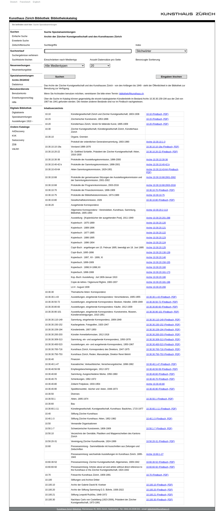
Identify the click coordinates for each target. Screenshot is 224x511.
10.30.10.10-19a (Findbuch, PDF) (162, 146)
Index (138, 45)
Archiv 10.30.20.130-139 (158, 252)
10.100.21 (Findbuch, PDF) (159, 494)
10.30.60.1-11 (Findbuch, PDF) (161, 408)
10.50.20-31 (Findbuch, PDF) (160, 441)
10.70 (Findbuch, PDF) (157, 475)
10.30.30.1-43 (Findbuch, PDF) (161, 297)
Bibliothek (42, 18)
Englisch (36, 2)
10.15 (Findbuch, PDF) (157, 119)
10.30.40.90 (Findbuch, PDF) (160, 389)
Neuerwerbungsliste (22, 70)
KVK (14, 135)
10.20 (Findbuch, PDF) (157, 124)
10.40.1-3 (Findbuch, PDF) (159, 418)
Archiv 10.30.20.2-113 (157, 210)
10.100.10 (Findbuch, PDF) (159, 485)
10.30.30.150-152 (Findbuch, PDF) (163, 324)
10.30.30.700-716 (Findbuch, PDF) (163, 349)
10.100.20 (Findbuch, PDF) (159, 489)
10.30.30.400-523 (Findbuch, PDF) (163, 344)
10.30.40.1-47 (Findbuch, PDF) (161, 364)
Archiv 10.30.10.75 (155, 195)
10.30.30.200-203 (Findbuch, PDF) (163, 334)
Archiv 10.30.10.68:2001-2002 (161, 177)
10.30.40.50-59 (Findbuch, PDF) (162, 369)
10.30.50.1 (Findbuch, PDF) (159, 399)
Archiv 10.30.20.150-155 (158, 262)
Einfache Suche (19, 36)
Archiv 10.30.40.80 (155, 384)
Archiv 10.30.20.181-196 (158, 282)
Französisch (25, 2)
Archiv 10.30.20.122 (156, 232)
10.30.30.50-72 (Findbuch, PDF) (162, 302)
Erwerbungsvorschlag (22, 98)
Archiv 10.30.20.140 (156, 257)
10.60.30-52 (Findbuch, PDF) (160, 462)
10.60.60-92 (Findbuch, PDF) (160, 467)
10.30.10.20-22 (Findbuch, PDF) (162, 151)
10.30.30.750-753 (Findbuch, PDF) (163, 354)
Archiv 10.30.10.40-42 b (158, 164)
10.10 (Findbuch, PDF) (157, 114)
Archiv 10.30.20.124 (156, 242)
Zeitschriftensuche (21, 45)
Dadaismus (17, 84)
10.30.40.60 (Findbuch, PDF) (160, 374)
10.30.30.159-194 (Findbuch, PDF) (163, 329)
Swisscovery (18, 140)
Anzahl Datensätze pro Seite (105, 59)
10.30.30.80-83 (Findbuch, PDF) (162, 307)
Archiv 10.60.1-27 (155, 454)
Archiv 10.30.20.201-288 (158, 218)
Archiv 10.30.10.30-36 (157, 159)
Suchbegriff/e (50, 45)
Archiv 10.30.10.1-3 (155, 142)
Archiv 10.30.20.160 (156, 267)
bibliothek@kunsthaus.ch (131, 93)
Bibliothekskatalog (64, 18)
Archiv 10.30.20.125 (156, 247)
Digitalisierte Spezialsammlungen (22, 114)
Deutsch (13, 2)
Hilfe (14, 102)
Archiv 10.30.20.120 (156, 223)
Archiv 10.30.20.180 (156, 277)
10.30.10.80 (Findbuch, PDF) (160, 200)
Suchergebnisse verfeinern (25, 55)
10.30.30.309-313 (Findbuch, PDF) (163, 339)
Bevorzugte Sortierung (148, 59)
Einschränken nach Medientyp (60, 59)
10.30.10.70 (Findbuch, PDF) (160, 190)
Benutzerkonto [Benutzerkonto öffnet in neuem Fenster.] (19, 93)
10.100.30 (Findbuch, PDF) (159, 499)
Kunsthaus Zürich (21, 18)
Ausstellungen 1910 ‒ (22, 121)
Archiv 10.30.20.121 (156, 227)
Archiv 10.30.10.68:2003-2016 (161, 185)
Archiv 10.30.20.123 (156, 237)
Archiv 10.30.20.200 (156, 287)
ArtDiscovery (18, 131)
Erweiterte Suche (20, 40)
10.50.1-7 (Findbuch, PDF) (159, 428)
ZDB (14, 144)
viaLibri (15, 149)
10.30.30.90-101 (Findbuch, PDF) (162, 312)
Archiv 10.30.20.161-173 (158, 272)
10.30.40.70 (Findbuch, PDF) (160, 379)
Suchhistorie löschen (22, 59)
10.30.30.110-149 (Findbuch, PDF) (163, 319)
